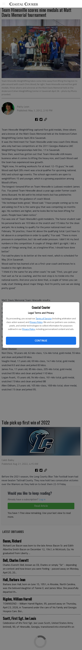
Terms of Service (44, 318)
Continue (41, 340)
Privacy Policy (36, 322)
